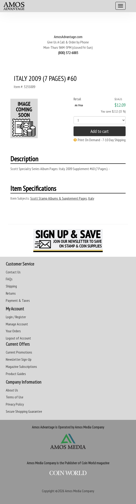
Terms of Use (14, 397)
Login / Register (16, 317)
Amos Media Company (79, 491)
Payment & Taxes (18, 300)
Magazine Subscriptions (21, 366)
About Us (12, 390)
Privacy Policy (15, 404)
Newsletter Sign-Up (18, 359)
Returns (11, 293)
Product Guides (16, 373)
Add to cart (99, 131)
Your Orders (13, 331)
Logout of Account (18, 338)
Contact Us (13, 272)
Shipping (11, 286)
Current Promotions (19, 352)
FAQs (9, 279)
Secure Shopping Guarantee (24, 411)
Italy (91, 198)
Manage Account (17, 324)
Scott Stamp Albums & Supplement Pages (58, 198)
